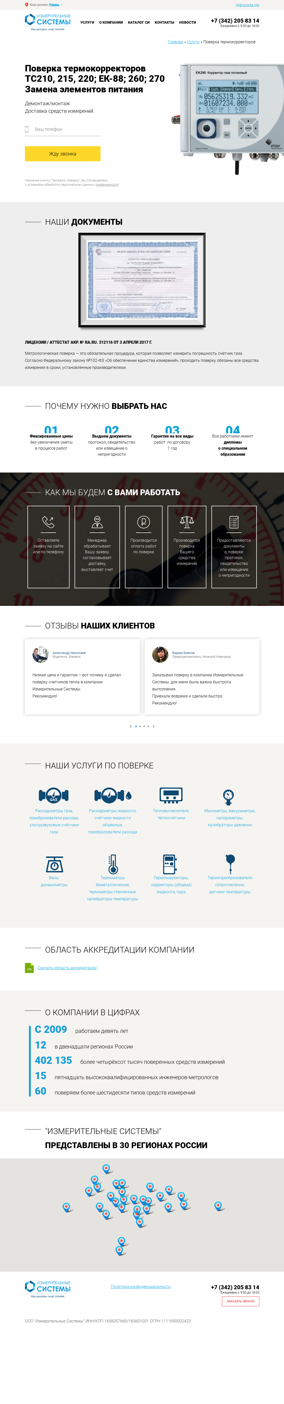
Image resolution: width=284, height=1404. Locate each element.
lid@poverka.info (247, 5)
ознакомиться (107, 184)
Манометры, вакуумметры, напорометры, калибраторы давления (230, 807)
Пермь (54, 5)
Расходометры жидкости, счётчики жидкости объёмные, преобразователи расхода (112, 810)
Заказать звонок (241, 1301)
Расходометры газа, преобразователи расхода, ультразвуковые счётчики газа (54, 810)
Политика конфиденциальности (141, 1286)
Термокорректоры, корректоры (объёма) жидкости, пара (171, 874)
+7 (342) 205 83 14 (235, 21)
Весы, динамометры (54, 870)
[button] (94, 1181)
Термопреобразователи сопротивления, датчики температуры (230, 874)
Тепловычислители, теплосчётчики (171, 803)
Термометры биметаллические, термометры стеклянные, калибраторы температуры (112, 877)
